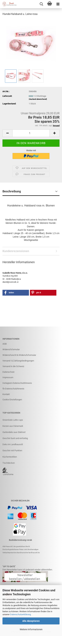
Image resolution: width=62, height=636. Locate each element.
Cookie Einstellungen (12, 399)
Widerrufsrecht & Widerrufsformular (19, 355)
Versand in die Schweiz (13, 366)
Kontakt (6, 394)
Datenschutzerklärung (20, 614)
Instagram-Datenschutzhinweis (17, 383)
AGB (4, 344)
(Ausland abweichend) (38, 99)
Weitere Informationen (31, 629)
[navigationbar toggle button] (58, 4)
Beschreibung (11, 191)
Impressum (7, 377)
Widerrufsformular (11, 349)
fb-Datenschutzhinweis (13, 388)
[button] (7, 133)
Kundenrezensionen (15, 251)
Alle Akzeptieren (31, 621)
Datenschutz (8, 372)
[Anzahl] (31, 133)
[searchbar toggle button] (41, 4)
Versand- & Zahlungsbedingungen (18, 360)
